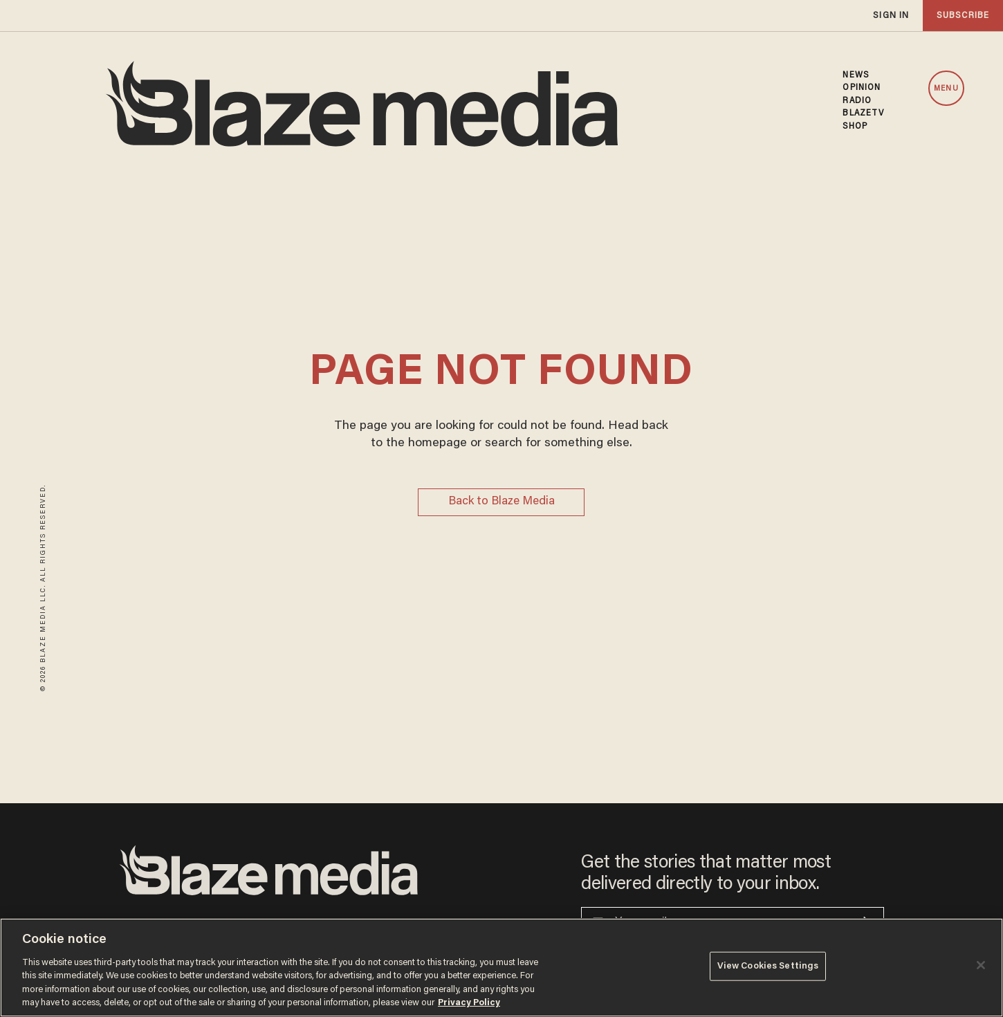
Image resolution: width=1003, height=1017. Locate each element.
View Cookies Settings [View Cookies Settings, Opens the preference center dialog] (768, 966)
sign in (891, 15)
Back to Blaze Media (501, 502)
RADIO (857, 101)
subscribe (963, 15)
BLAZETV (863, 113)
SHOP (855, 126)
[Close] (981, 965)
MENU (946, 89)
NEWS (855, 75)
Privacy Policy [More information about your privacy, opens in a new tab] (469, 1002)
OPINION (862, 88)
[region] (501, 967)
